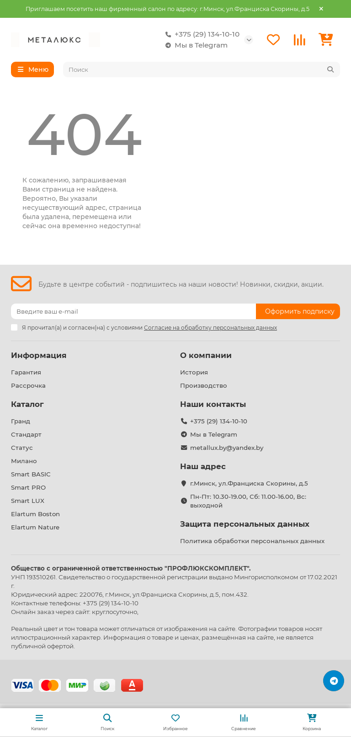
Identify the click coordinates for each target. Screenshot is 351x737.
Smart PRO (28, 487)
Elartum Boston (35, 514)
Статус (22, 447)
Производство (203, 385)
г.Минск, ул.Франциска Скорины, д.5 (249, 483)
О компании (206, 355)
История (194, 372)
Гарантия (26, 372)
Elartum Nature (35, 527)
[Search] (201, 69)
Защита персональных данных (244, 524)
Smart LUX (27, 500)
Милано (24, 461)
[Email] (133, 311)
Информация (39, 355)
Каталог (27, 404)
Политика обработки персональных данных (252, 541)
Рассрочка (28, 385)
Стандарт (26, 434)
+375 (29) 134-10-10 (200, 34)
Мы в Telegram (195, 45)
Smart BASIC (31, 474)
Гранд (20, 421)
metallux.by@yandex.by (226, 447)
